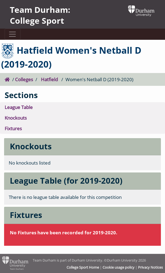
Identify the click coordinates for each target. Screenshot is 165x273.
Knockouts (16, 118)
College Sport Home (83, 267)
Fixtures (13, 128)
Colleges (24, 79)
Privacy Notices (150, 267)
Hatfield (49, 79)
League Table (19, 107)
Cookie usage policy (118, 267)
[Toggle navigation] (12, 34)
